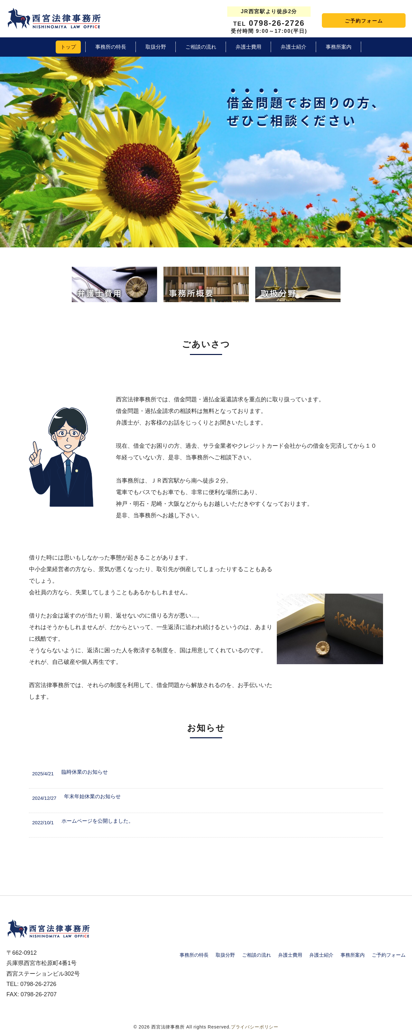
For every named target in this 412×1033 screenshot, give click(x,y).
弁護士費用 (290, 955)
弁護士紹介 (321, 955)
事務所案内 (353, 955)
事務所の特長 (194, 955)
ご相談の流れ (256, 955)
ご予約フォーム (364, 21)
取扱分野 (225, 955)
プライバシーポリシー (254, 1026)
